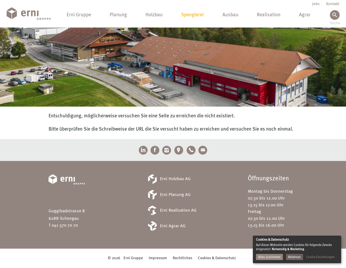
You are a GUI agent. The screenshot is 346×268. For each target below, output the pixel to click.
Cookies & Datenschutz (217, 258)
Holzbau (154, 15)
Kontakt (332, 4)
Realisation (268, 15)
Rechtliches (182, 258)
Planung (118, 15)
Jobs (316, 4)
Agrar (305, 15)
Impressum (158, 258)
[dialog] (297, 249)
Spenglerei (192, 15)
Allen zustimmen (269, 257)
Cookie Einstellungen (320, 257)
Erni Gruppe (79, 15)
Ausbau (230, 15)
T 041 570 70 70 (63, 225)
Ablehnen (294, 257)
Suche (335, 23)
